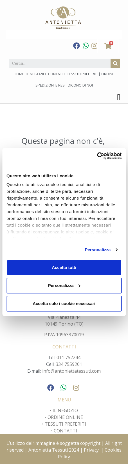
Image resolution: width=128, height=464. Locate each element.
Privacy (91, 450)
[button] (118, 97)
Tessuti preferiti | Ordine (90, 73)
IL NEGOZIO (64, 410)
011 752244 (68, 357)
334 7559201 (69, 364)
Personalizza (98, 249)
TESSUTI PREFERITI (65, 424)
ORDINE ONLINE (65, 417)
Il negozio (36, 73)
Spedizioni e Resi (50, 85)
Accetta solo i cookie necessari (64, 303)
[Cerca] (115, 63)
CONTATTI (65, 431)
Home (19, 73)
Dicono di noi (80, 85)
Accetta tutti (64, 267)
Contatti (56, 73)
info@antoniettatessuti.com (71, 371)
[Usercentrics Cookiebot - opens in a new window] (97, 156)
